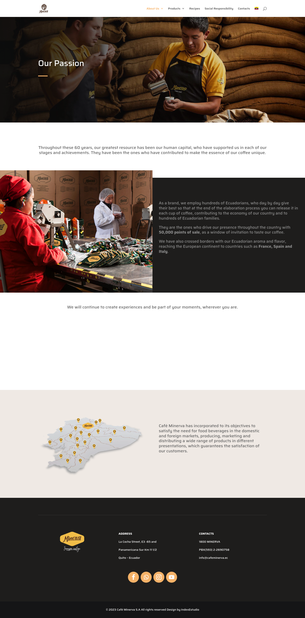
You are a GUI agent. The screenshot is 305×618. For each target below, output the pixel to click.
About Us (153, 9)
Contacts (244, 9)
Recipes (194, 9)
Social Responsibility (219, 9)
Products (174, 9)
